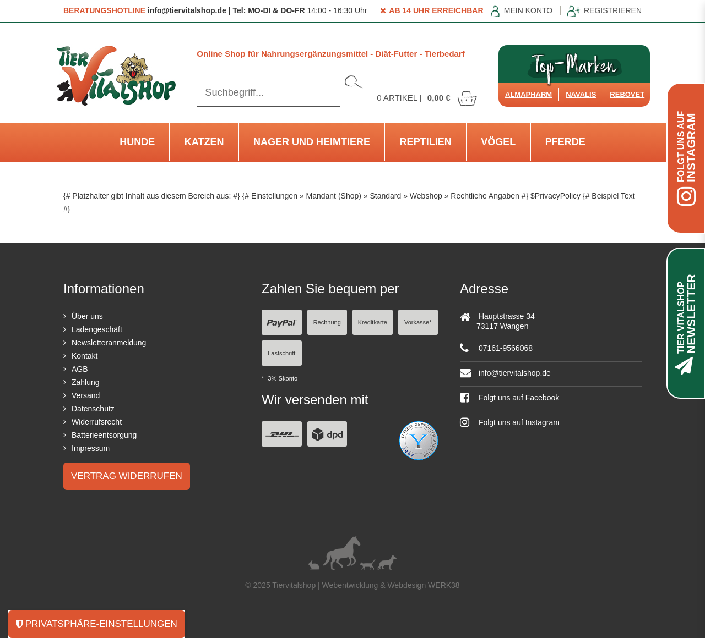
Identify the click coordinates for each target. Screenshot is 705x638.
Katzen (204, 141)
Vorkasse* (418, 322)
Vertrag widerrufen (126, 476)
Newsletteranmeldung (109, 342)
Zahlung (86, 382)
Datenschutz (93, 408)
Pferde (565, 141)
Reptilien (426, 141)
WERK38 (444, 585)
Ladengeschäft (97, 329)
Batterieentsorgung (104, 435)
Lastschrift (281, 353)
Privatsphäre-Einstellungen (96, 624)
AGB (80, 369)
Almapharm (528, 94)
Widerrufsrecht (97, 421)
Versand (86, 395)
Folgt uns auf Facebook (509, 397)
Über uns (87, 316)
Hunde (137, 141)
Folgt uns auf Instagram (510, 422)
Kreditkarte (372, 322)
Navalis (581, 94)
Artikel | (427, 97)
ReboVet (627, 94)
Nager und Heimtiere (311, 141)
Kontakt (84, 355)
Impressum (91, 448)
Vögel (498, 141)
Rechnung (327, 322)
